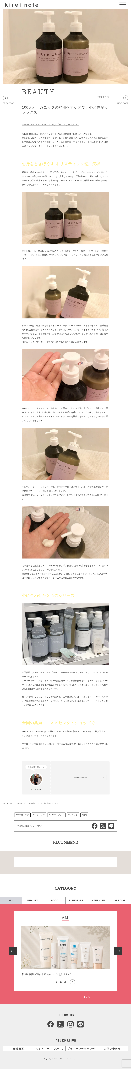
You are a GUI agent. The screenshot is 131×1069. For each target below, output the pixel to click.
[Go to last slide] (13, 951)
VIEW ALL (62, 982)
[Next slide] (118, 951)
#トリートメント (56, 815)
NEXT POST (122, 103)
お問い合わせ (112, 1048)
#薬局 (84, 815)
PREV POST (8, 103)
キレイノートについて (50, 1048)
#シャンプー (39, 815)
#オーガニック (22, 815)
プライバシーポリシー (81, 1048)
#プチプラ (73, 815)
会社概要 (18, 1048)
